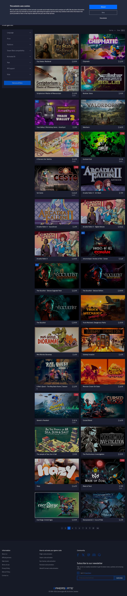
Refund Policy (6, 572)
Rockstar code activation (46, 565)
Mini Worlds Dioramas (44, 354)
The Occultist (41, 322)
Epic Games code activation (47, 561)
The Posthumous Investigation (93, 454)
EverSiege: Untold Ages (45, 520)
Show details (103, 18)
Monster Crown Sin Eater (91, 386)
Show (118, 30)
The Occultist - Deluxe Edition (93, 291)
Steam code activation (46, 558)
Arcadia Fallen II (42, 259)
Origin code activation (45, 554)
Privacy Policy (6, 568)
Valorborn (86, 127)
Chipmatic (86, 61)
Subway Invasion (88, 354)
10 (93, 528)
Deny (103, 13)
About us (4, 554)
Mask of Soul (87, 486)
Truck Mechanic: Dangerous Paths (94, 322)
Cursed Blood (87, 420)
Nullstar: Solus (88, 93)
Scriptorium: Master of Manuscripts (49, 93)
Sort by (111, 30)
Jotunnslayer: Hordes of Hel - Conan (95, 259)
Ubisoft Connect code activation (48, 568)
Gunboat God (87, 159)
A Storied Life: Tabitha (44, 159)
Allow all (103, 7)
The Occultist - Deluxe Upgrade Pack (49, 291)
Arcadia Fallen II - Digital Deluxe (94, 227)
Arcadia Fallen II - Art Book (92, 193)
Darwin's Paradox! (43, 420)
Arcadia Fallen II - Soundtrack (47, 227)
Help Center (5, 561)
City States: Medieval (44, 61)
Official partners (6, 558)
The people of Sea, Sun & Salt (47, 454)
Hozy (38, 486)
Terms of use (5, 565)
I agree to (85, 573)
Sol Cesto (40, 193)
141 (98, 528)
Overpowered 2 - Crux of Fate (93, 520)
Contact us (5, 575)
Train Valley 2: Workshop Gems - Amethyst (51, 127)
